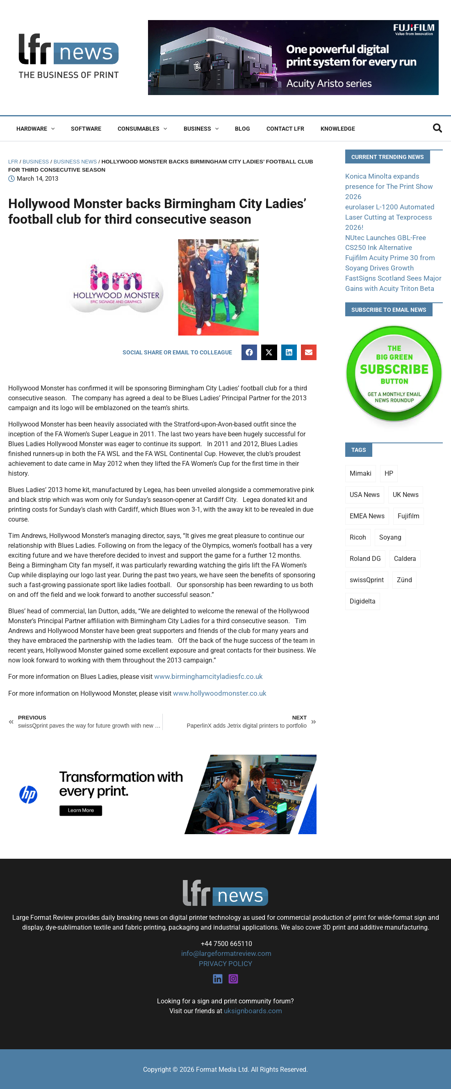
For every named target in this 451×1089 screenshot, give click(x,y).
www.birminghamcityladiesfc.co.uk (205, 677)
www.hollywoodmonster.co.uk (216, 694)
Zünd (404, 566)
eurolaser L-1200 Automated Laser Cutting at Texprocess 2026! (386, 206)
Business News (79, 162)
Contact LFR (258, 128)
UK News (406, 481)
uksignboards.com (253, 1010)
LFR (13, 162)
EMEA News (367, 502)
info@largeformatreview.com (225, 953)
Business (183, 128)
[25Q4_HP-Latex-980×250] (162, 794)
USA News (365, 481)
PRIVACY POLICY (226, 963)
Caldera (405, 545)
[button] (48, 128)
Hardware (33, 128)
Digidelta (363, 587)
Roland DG (365, 545)
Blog (220, 128)
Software (79, 128)
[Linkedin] (217, 978)
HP (389, 459)
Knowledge (306, 128)
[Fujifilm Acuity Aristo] (293, 57)
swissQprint (367, 566)
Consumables (130, 128)
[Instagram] (233, 978)
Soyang (390, 523)
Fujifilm (408, 502)
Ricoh (358, 523)
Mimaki (360, 459)
